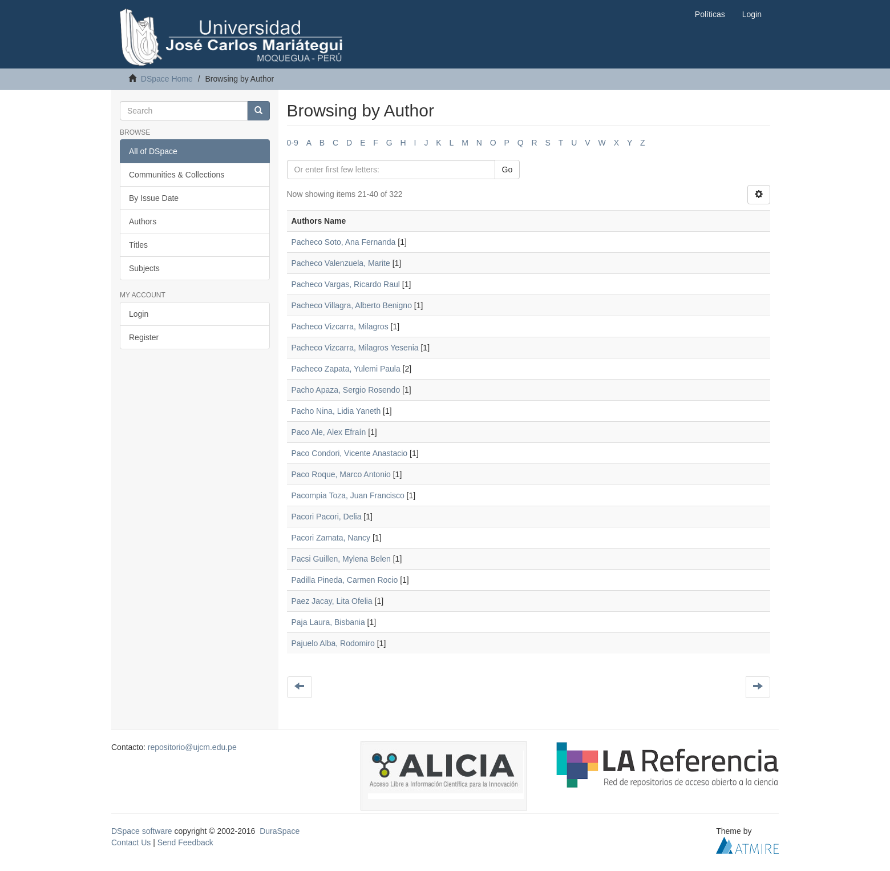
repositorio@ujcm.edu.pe (192, 747)
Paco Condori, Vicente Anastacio (350, 453)
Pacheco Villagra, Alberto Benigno (352, 305)
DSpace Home (167, 78)
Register (144, 337)
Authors (142, 221)
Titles (138, 244)
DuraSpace (280, 831)
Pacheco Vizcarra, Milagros (340, 326)
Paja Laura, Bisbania (328, 622)
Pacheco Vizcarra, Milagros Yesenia (355, 347)
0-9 (292, 142)
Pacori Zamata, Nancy (331, 537)
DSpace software (141, 831)
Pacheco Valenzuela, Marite (341, 263)
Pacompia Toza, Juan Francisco (348, 495)
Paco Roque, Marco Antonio (341, 474)
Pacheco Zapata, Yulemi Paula (346, 368)
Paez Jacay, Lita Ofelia (332, 601)
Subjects (144, 268)
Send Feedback (185, 842)
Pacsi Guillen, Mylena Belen (341, 558)
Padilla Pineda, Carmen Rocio (345, 579)
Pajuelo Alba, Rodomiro (333, 643)
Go (507, 169)
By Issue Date (154, 198)
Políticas (710, 14)
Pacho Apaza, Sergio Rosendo (346, 389)
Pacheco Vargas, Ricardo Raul (346, 284)
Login (138, 313)
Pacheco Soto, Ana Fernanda (344, 242)
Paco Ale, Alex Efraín (329, 432)
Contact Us (131, 842)
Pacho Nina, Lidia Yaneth (336, 411)
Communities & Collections (176, 174)
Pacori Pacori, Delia (327, 516)
